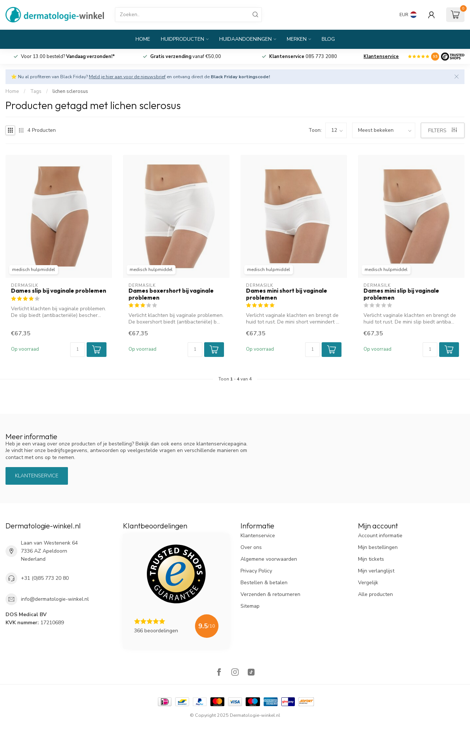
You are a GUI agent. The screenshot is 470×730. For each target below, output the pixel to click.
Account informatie (380, 535)
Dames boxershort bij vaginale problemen (171, 294)
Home (142, 39)
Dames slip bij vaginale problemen (58, 291)
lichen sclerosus (70, 91)
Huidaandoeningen (245, 39)
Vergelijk (368, 582)
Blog (328, 39)
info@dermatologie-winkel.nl (55, 599)
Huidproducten (182, 39)
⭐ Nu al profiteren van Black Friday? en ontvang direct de (140, 76)
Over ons (251, 547)
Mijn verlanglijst (376, 570)
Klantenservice (381, 56)
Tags (35, 91)
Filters (442, 130)
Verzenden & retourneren (270, 594)
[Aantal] (77, 349)
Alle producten (375, 594)
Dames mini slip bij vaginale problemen (401, 294)
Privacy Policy (256, 570)
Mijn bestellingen (378, 547)
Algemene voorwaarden (269, 559)
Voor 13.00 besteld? (68, 56)
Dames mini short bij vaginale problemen (286, 294)
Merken (297, 39)
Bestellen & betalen (264, 582)
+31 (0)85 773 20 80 (45, 578)
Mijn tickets (371, 559)
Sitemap (250, 606)
